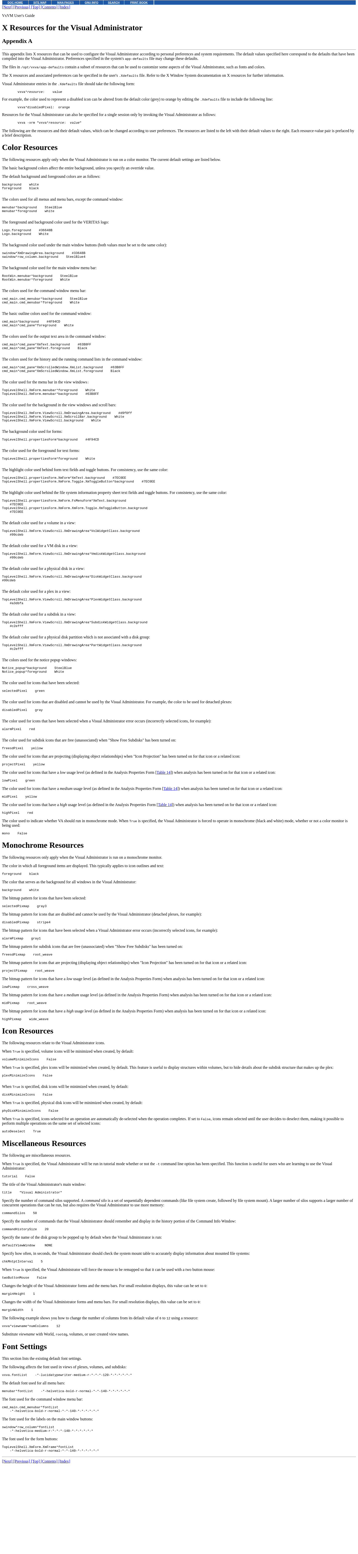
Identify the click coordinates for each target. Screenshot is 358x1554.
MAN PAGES (65, 2)
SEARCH (114, 2)
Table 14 (163, 830)
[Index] (64, 7)
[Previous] (22, 7)
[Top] (36, 7)
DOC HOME (15, 2)
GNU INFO (91, 2)
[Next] (7, 7)
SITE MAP (39, 2)
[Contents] (50, 7)
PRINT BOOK (139, 2)
